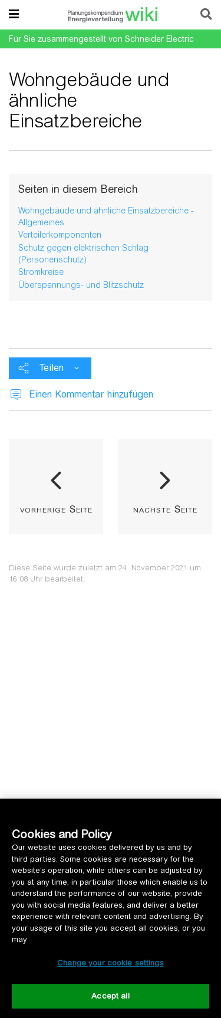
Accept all (110, 995)
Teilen (51, 367)
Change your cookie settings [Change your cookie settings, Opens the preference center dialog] (110, 962)
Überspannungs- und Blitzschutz (81, 285)
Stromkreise (41, 272)
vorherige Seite (56, 509)
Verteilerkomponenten (59, 234)
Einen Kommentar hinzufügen (91, 394)
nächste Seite (165, 509)
